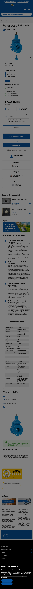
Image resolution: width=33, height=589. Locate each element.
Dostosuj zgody (20, 580)
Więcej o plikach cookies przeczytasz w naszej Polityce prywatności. (14, 577)
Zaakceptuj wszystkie (7, 583)
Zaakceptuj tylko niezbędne (7, 580)
